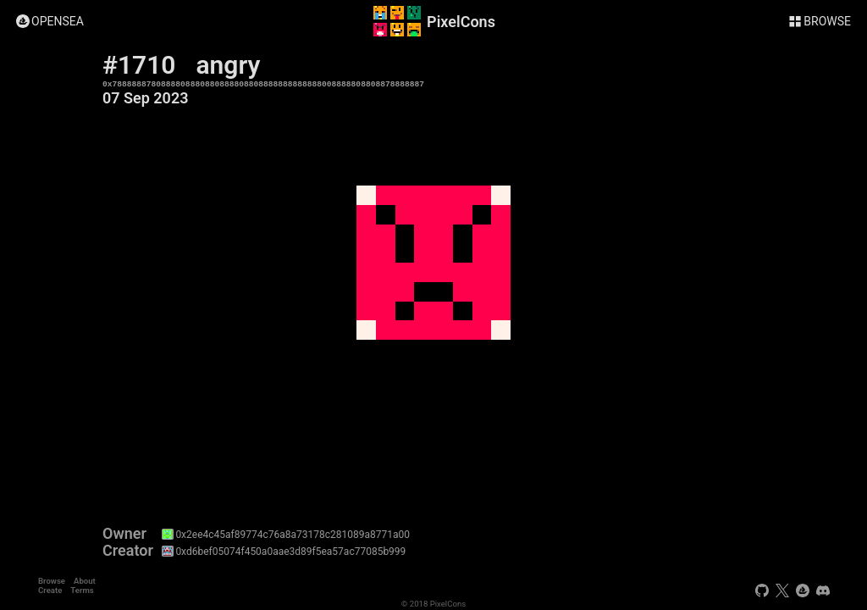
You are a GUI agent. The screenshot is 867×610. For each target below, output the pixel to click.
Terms (81, 590)
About (85, 580)
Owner (124, 533)
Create (50, 590)
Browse (51, 580)
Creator (127, 550)
